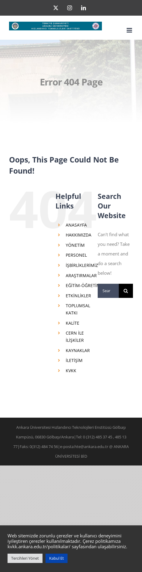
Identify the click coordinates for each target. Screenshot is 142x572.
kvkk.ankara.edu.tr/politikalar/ (39, 546)
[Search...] (108, 291)
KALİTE (72, 323)
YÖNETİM (75, 245)
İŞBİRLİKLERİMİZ (82, 265)
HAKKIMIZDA (78, 235)
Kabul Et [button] (56, 558)
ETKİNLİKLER (78, 295)
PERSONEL (76, 255)
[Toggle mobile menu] (130, 30)
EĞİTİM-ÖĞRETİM (83, 285)
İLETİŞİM (74, 360)
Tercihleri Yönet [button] (25, 558)
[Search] (126, 291)
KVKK (71, 370)
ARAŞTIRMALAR (81, 275)
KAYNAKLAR (78, 350)
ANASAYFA (76, 225)
